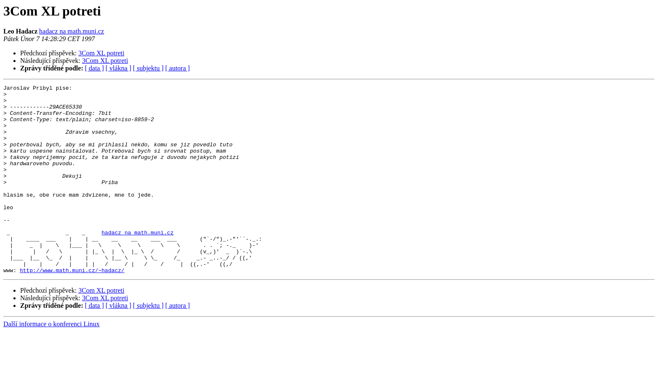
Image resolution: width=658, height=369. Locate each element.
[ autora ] (177, 68)
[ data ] (94, 68)
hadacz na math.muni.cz (71, 31)
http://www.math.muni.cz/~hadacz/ (72, 308)
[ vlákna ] (118, 68)
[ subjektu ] (148, 68)
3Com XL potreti (101, 53)
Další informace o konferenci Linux (51, 361)
